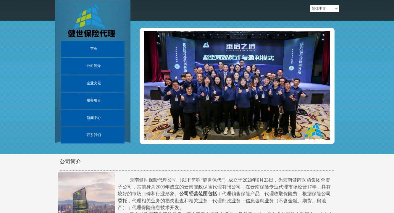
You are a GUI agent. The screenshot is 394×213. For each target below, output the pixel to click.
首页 (93, 48)
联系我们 (94, 135)
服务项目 (94, 100)
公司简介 (94, 66)
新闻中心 (94, 118)
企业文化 (94, 83)
